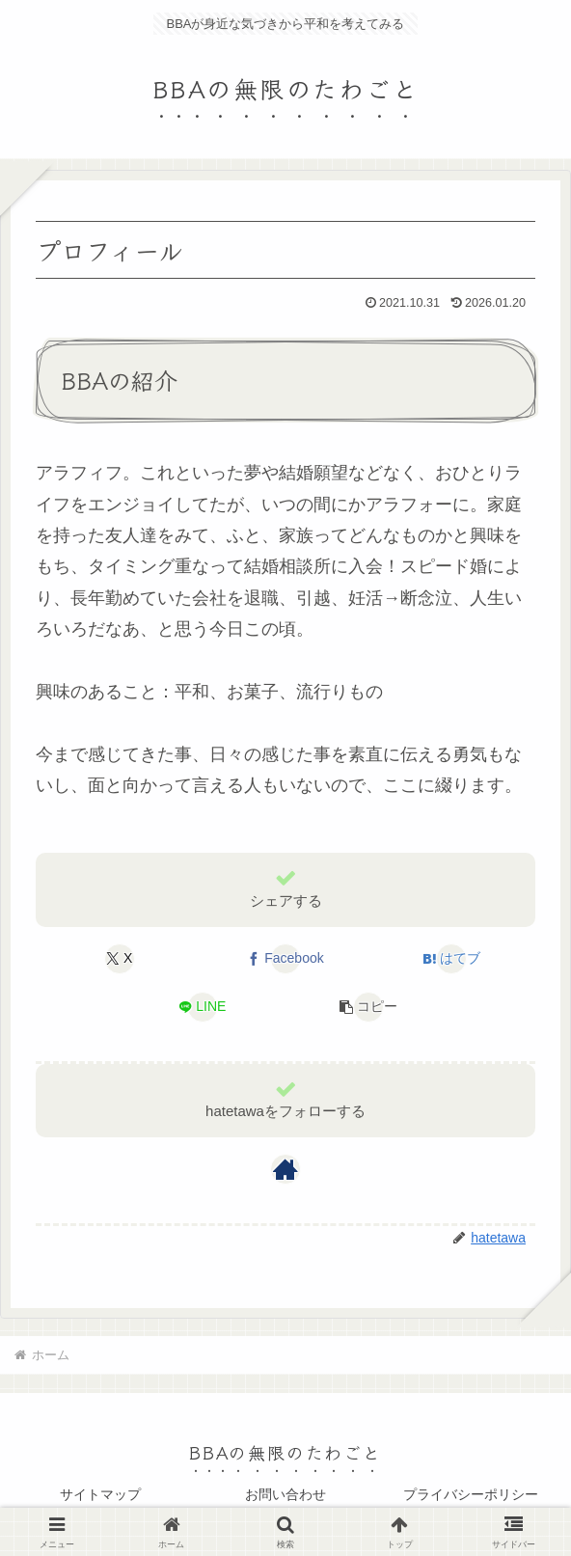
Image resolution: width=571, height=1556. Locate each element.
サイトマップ (100, 1494)
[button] (368, 1007)
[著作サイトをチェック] (285, 1169)
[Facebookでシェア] (285, 959)
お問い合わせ (285, 1494)
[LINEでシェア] (203, 1007)
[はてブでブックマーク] (451, 959)
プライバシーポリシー (470, 1494)
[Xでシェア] (120, 959)
